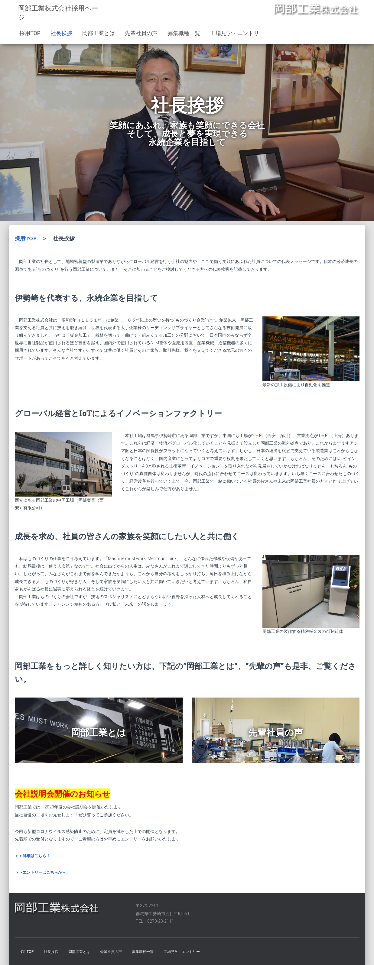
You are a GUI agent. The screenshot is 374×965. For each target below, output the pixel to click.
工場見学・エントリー (237, 33)
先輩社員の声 (141, 33)
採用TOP (30, 33)
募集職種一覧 (183, 33)
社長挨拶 (61, 33)
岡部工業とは (98, 33)
